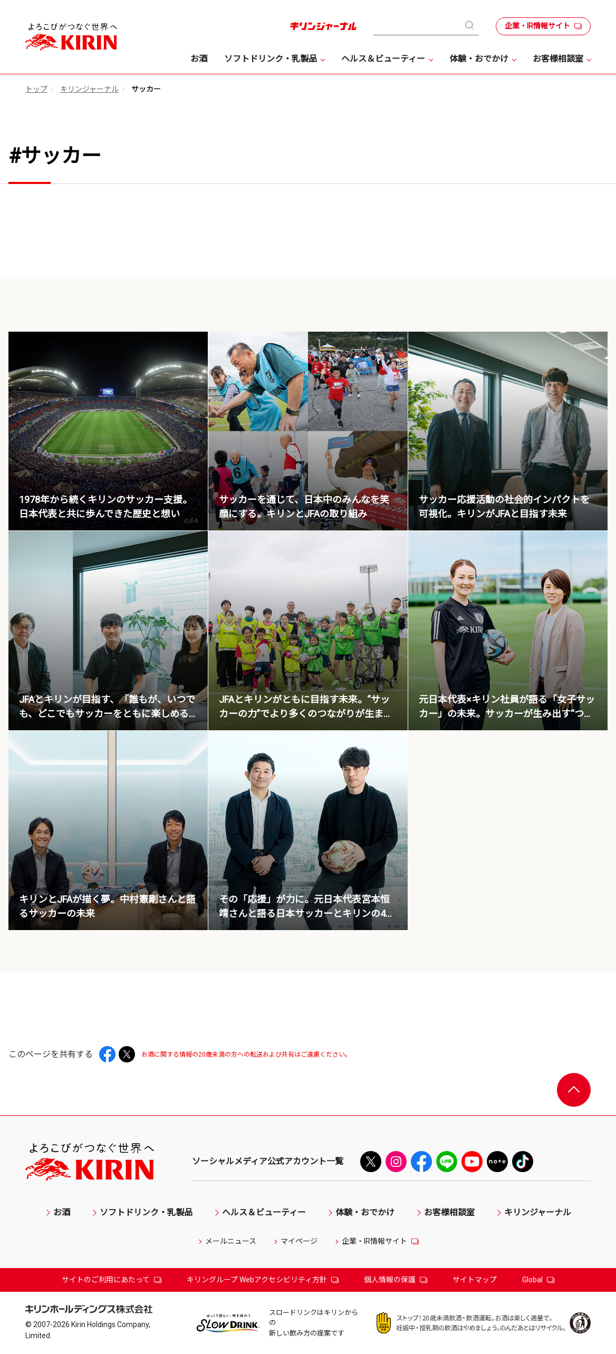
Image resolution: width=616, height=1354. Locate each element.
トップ (36, 89)
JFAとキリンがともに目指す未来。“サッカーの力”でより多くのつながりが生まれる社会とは (306, 713)
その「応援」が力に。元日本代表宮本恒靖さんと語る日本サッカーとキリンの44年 (305, 913)
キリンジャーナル (89, 89)
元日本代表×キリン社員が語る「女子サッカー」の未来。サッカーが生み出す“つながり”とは (507, 713)
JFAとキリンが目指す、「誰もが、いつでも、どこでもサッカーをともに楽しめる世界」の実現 (107, 713)
